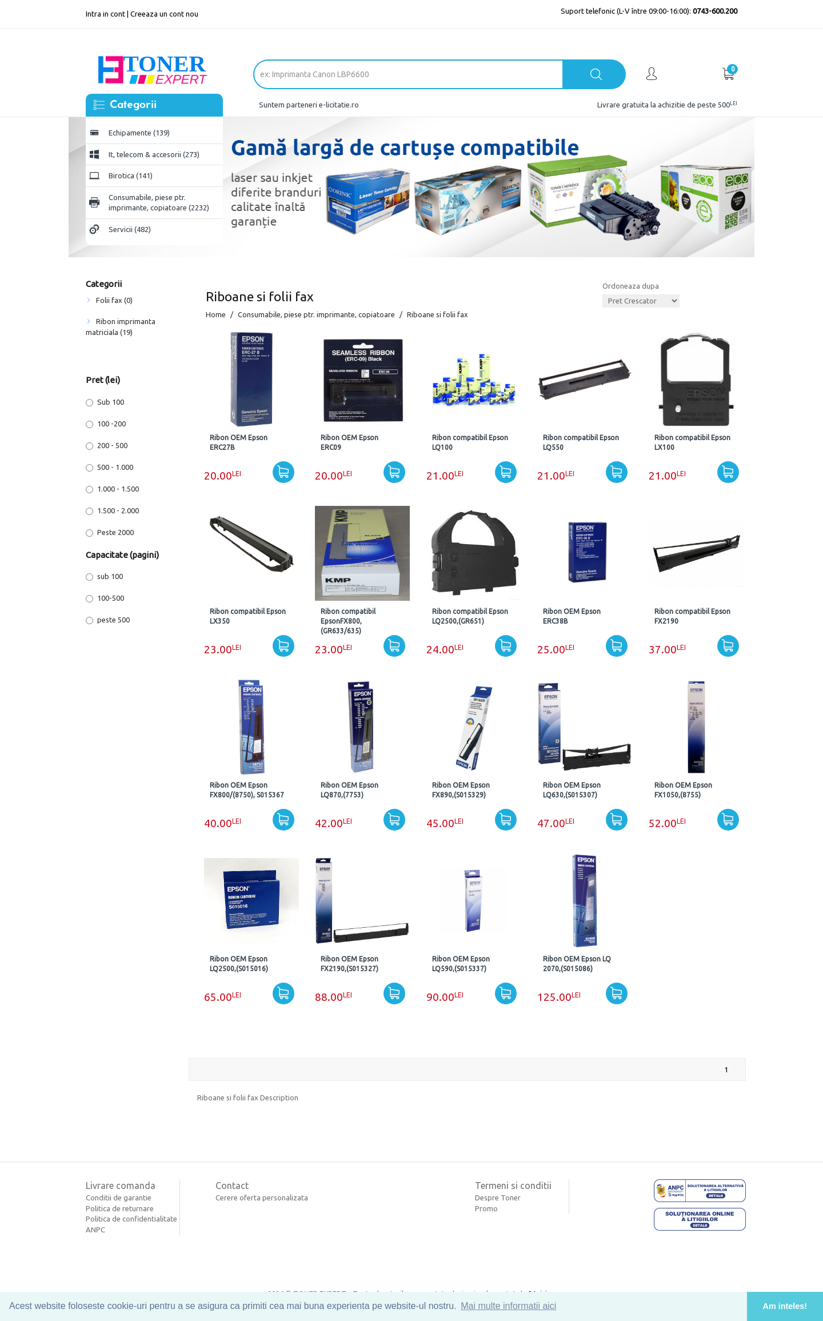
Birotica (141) (131, 175)
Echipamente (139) (139, 133)
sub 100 (104, 576)
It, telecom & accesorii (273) (154, 154)
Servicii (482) (130, 229)
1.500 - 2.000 (112, 510)
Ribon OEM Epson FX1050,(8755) (683, 790)
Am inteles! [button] (785, 1306)
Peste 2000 (110, 532)
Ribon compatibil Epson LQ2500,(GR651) (470, 616)
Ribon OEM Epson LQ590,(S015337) (461, 963)
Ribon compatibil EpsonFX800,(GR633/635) (348, 621)
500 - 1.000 (109, 467)
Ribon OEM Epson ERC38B (572, 616)
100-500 (105, 598)
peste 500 (108, 620)
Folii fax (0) (114, 300)
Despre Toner (498, 1198)
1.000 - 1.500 (112, 489)
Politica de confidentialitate (131, 1219)
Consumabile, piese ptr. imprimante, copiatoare (316, 314)
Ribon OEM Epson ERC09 (349, 442)
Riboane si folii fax (437, 314)
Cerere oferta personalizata (261, 1198)
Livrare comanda (120, 1185)
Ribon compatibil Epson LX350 (248, 616)
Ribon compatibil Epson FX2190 (692, 616)
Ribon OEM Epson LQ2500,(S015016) (239, 963)
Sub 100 (105, 402)
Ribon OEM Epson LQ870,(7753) (349, 790)
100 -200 (106, 424)
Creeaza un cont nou (164, 14)
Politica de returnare (120, 1208)
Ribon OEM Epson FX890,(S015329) (461, 790)
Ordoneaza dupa (630, 286)
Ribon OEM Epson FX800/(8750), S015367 (247, 790)
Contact (232, 1185)
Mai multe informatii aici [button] (508, 1306)
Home (216, 314)
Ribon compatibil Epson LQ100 (470, 442)
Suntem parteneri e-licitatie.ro (309, 105)
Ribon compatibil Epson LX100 (692, 442)
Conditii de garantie (118, 1198)
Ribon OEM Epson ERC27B (238, 442)
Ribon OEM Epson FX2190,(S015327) (349, 963)
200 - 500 (106, 445)
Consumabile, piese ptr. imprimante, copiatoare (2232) (159, 202)
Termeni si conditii (513, 1185)
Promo (486, 1208)
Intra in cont (105, 14)
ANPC (95, 1230)
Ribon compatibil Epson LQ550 (581, 442)
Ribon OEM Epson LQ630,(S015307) (572, 790)
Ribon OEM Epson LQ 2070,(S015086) (577, 963)
